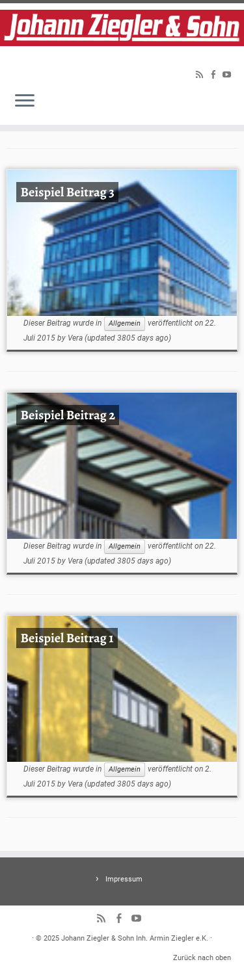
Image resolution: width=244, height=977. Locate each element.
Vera (75, 338)
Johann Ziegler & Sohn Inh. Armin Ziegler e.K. (134, 938)
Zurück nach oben (202, 958)
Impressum (123, 879)
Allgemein (125, 323)
